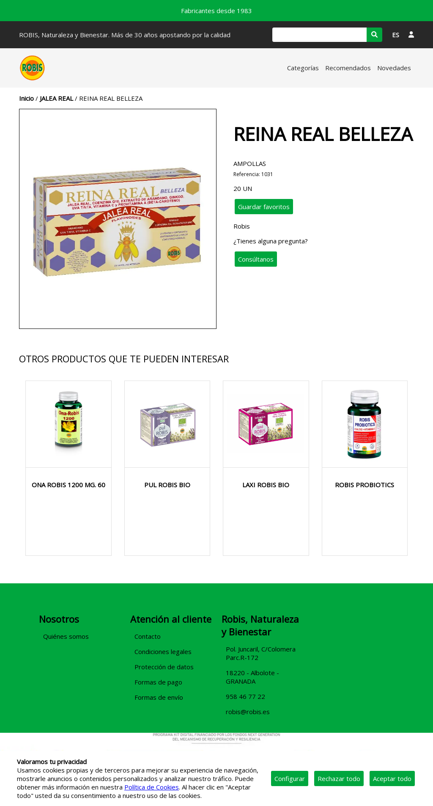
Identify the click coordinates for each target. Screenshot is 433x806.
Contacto (147, 636)
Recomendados (348, 67)
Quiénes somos (66, 636)
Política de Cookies (151, 787)
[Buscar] (319, 35)
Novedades (394, 67)
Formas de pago (158, 682)
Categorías (303, 67)
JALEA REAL (56, 98)
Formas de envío (158, 697)
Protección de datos (164, 666)
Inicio (26, 98)
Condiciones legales (163, 651)
